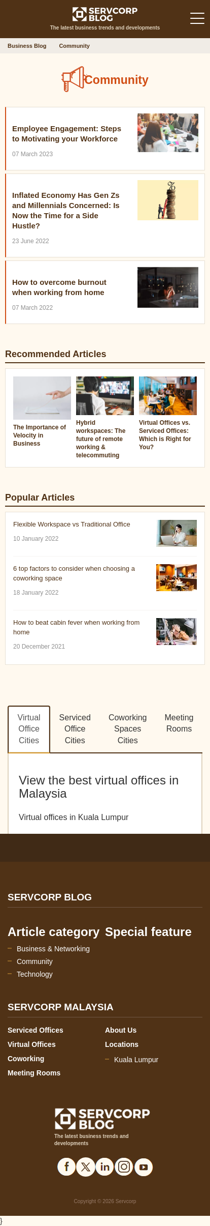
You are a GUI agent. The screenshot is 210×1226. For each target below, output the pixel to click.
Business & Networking (53, 949)
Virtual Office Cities (29, 729)
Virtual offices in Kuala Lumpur (73, 817)
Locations (121, 1044)
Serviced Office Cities (75, 729)
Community (35, 961)
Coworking (26, 1059)
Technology (35, 974)
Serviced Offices (35, 1030)
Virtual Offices (32, 1044)
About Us (120, 1030)
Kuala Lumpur (136, 1060)
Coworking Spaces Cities (128, 729)
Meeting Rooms (179, 723)
